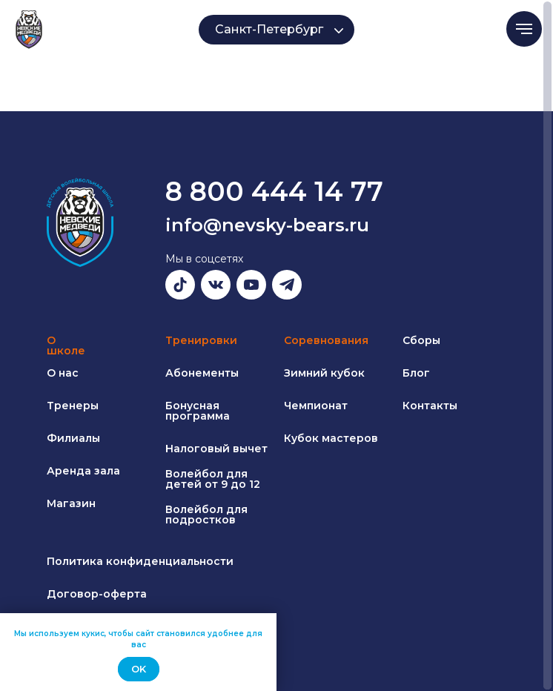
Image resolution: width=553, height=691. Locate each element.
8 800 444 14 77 (274, 191)
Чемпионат (316, 405)
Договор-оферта (97, 594)
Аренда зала (83, 470)
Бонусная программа (197, 411)
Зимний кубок (324, 373)
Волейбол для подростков (206, 514)
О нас (63, 373)
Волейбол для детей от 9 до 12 (212, 479)
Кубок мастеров (331, 438)
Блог (416, 373)
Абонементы (202, 373)
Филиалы (73, 438)
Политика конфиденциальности (140, 561)
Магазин (71, 503)
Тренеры (73, 405)
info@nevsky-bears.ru (267, 225)
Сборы (421, 340)
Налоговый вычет (216, 448)
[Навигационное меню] (524, 29)
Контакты (430, 405)
